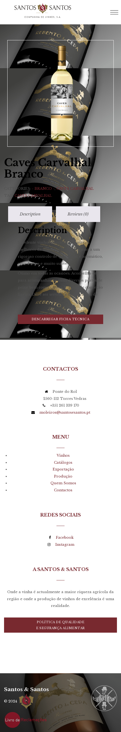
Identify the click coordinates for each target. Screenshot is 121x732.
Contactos (63, 479)
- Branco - (43, 177)
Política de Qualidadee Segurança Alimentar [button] (60, 614)
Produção (63, 465)
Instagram (64, 533)
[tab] (30, 203)
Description (30, 203)
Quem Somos (63, 472)
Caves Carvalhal (75, 177)
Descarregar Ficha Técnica (61, 308)
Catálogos (63, 451)
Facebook (64, 526)
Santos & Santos (26, 678)
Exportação (63, 458)
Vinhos (63, 444)
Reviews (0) (78, 203)
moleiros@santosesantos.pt (64, 401)
